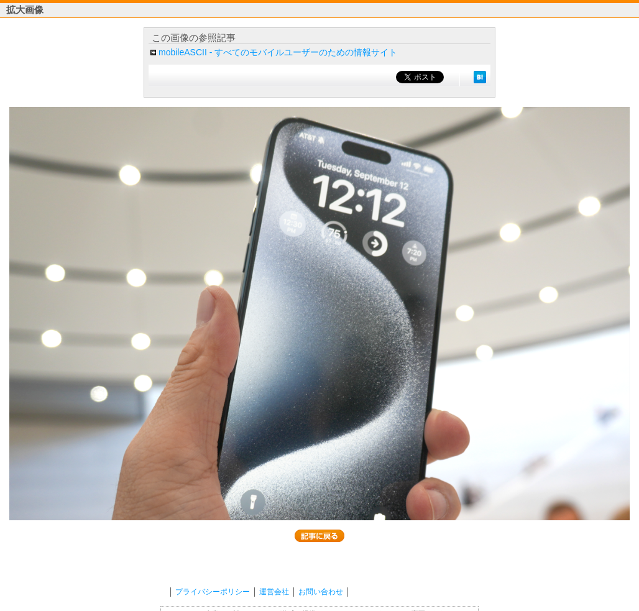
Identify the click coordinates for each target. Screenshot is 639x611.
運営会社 (274, 591)
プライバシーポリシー (212, 591)
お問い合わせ (320, 591)
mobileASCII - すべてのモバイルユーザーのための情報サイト (278, 52)
